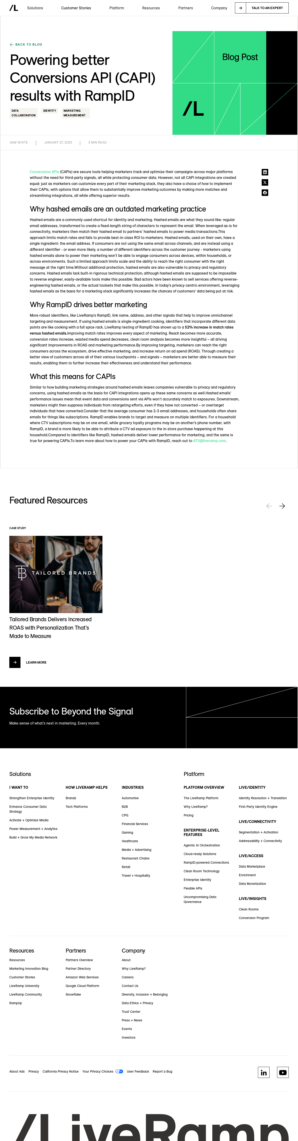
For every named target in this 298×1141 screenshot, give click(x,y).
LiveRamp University (24, 986)
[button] (35, 8)
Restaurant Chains (135, 858)
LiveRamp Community (25, 994)
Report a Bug (162, 1071)
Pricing (188, 815)
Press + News (132, 1020)
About (126, 960)
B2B (125, 807)
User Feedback (138, 1071)
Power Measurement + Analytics (33, 829)
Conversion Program (254, 918)
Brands (71, 798)
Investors (128, 1037)
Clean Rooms (249, 909)
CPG (125, 815)
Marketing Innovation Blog (28, 968)
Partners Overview (79, 960)
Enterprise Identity (197, 880)
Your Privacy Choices (97, 1071)
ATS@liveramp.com (209, 440)
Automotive (130, 798)
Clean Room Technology (202, 871)
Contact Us (130, 986)
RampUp (15, 1003)
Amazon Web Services (82, 977)
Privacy (33, 1071)
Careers (128, 977)
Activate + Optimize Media (28, 820)
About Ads (17, 1071)
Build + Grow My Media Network (33, 837)
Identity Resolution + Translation (263, 798)
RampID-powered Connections (206, 862)
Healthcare (130, 841)
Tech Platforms (77, 807)
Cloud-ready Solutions (200, 854)
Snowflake (73, 994)
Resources (17, 960)
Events (127, 1029)
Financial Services (135, 824)
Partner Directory (78, 968)
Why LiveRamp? (196, 807)
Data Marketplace (252, 866)
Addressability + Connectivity (260, 841)
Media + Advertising (136, 850)
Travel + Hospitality (136, 875)
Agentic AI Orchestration (202, 845)
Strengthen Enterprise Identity (31, 798)
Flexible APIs (193, 888)
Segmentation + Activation (258, 832)
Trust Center (131, 1012)
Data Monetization (252, 884)
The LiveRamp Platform (201, 798)
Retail (126, 867)
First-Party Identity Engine (258, 807)
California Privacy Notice (61, 1071)
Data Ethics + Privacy (137, 1003)
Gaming (127, 832)
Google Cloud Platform (82, 986)
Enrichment (247, 875)
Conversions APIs (44, 171)
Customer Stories (76, 8)
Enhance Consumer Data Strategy (28, 809)
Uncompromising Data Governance (200, 899)
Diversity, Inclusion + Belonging (145, 994)
